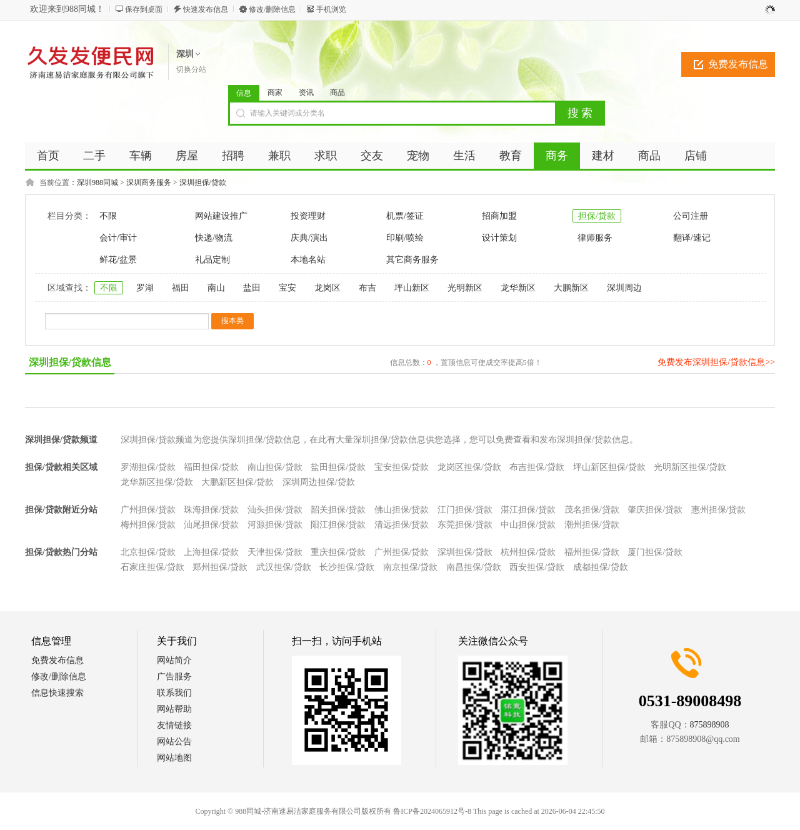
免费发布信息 (738, 64)
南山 (216, 287)
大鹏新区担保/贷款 (237, 482)
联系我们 (174, 693)
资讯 (306, 92)
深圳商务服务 (148, 182)
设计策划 (499, 237)
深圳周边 (624, 287)
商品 (337, 92)
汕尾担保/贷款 (211, 524)
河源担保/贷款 (275, 524)
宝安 (287, 287)
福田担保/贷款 (211, 467)
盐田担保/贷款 (338, 467)
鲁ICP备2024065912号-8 (432, 811)
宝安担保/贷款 (401, 467)
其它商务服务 (412, 259)
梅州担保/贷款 (148, 524)
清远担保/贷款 (401, 524)
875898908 (709, 724)
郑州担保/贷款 (220, 567)
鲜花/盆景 (118, 259)
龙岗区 (327, 287)
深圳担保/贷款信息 (70, 362)
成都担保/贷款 (600, 567)
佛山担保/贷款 (401, 509)
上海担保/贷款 (211, 552)
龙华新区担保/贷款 (157, 482)
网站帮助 (174, 709)
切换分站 (191, 69)
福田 (180, 287)
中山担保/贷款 (528, 524)
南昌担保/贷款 (473, 567)
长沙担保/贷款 (346, 567)
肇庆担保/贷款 (655, 509)
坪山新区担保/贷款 (609, 467)
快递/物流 (213, 237)
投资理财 (308, 216)
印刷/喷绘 (405, 237)
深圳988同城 (97, 182)
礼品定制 (212, 259)
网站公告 (174, 741)
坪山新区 (411, 287)
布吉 (367, 287)
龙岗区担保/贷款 (469, 467)
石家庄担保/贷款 (152, 567)
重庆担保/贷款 (338, 552)
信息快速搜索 (57, 693)
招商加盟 (499, 216)
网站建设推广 (221, 216)
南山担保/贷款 (275, 467)
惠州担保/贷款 (718, 509)
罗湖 (145, 287)
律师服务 (595, 237)
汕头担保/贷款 (275, 509)
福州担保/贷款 (591, 552)
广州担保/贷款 (148, 509)
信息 (243, 93)
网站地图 (174, 757)
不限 (108, 216)
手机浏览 (331, 9)
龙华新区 (518, 287)
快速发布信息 (205, 9)
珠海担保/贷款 (211, 509)
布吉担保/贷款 (536, 467)
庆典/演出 (309, 237)
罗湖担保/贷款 (148, 467)
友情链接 (174, 725)
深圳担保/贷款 (202, 182)
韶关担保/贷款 (338, 509)
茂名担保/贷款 (591, 509)
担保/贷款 (597, 216)
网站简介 (174, 660)
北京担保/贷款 (148, 552)
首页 (48, 155)
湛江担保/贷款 (528, 509)
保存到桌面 (143, 9)
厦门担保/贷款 (655, 552)
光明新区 (465, 287)
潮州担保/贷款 (591, 524)
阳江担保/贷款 (338, 524)
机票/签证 (405, 216)
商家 (275, 92)
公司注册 (690, 216)
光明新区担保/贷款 (690, 467)
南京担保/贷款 (410, 567)
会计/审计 (118, 237)
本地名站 (308, 259)
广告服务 (174, 676)
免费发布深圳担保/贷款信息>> (716, 362)
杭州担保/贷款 (528, 552)
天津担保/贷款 (275, 552)
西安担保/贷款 (536, 567)
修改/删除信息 (272, 9)
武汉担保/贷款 (283, 567)
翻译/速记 (692, 237)
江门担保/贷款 (465, 509)
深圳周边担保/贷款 (318, 482)
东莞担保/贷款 (465, 524)
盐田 (252, 287)
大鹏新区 (571, 287)
